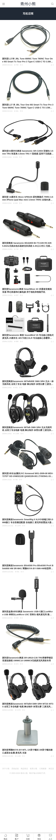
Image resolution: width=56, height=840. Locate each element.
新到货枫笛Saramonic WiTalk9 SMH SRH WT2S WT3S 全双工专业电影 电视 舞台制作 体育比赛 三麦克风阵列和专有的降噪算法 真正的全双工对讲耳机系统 (27, 705)
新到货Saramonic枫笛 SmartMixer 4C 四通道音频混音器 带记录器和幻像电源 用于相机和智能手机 (27, 290)
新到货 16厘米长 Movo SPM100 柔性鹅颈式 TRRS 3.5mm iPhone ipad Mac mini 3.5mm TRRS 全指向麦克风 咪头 (27, 198)
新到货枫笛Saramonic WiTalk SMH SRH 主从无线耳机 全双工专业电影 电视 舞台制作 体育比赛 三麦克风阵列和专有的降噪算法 (27, 429)
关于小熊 (5, 769)
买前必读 (15, 769)
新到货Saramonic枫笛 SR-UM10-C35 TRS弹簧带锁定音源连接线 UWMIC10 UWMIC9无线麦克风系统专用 (27, 659)
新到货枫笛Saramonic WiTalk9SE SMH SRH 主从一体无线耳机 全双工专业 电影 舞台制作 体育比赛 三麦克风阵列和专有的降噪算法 (28, 383)
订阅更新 (42, 769)
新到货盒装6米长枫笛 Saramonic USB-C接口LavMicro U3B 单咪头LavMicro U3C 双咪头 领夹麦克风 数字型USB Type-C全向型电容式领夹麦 (27, 613)
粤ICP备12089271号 (37, 773)
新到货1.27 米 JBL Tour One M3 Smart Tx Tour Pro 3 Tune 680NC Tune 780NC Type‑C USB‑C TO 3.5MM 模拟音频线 (27, 106)
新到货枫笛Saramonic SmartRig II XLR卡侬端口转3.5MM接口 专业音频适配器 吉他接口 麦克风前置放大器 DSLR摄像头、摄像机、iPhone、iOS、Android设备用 (27, 521)
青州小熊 (24, 773)
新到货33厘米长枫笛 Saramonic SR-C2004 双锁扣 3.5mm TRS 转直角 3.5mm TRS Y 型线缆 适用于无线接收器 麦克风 (27, 152)
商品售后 (24, 769)
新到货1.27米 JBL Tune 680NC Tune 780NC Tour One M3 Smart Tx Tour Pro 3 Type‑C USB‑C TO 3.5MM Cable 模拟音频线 (27, 60)
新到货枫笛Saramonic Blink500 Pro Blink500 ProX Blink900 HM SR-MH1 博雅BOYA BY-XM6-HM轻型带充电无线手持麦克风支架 (27, 567)
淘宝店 (51, 769)
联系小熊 (33, 769)
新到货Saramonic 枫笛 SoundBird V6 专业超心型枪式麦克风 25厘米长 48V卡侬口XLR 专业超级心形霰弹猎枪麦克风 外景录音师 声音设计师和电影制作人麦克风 (28, 337)
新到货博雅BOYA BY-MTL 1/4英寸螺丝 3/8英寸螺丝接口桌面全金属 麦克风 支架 (27, 751)
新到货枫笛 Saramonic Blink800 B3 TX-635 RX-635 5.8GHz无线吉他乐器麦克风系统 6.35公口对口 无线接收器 (27, 244)
